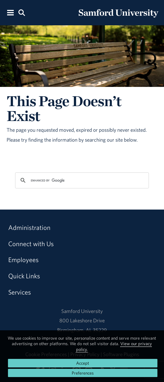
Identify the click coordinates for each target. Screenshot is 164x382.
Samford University (82, 311)
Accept (82, 363)
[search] (81, 180)
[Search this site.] (22, 12)
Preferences (83, 373)
